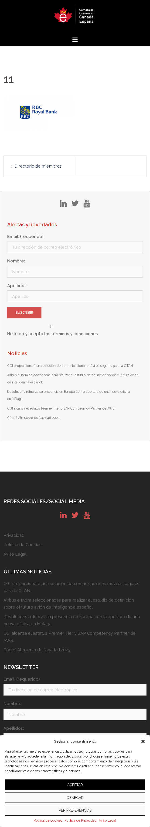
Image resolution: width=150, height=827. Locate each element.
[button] (143, 741)
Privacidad (13, 535)
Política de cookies (48, 820)
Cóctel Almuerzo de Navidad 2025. (33, 418)
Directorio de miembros (38, 166)
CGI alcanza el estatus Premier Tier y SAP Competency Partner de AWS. (61, 408)
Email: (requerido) (25, 236)
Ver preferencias (75, 810)
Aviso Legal (107, 820)
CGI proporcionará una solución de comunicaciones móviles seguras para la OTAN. (70, 366)
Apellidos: (17, 285)
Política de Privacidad (80, 820)
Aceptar (75, 785)
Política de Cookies (22, 544)
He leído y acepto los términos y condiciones (52, 333)
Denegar (75, 798)
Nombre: (16, 260)
